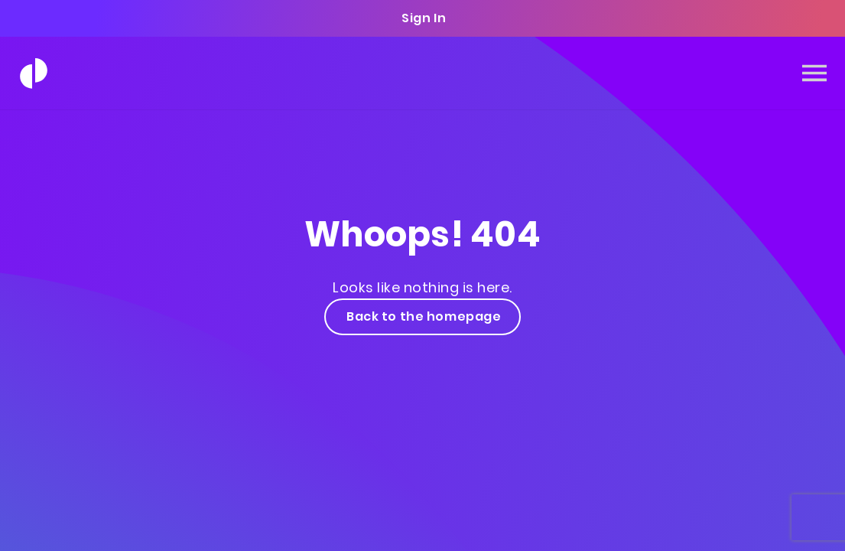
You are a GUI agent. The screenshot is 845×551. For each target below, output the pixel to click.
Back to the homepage (423, 316)
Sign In (423, 18)
